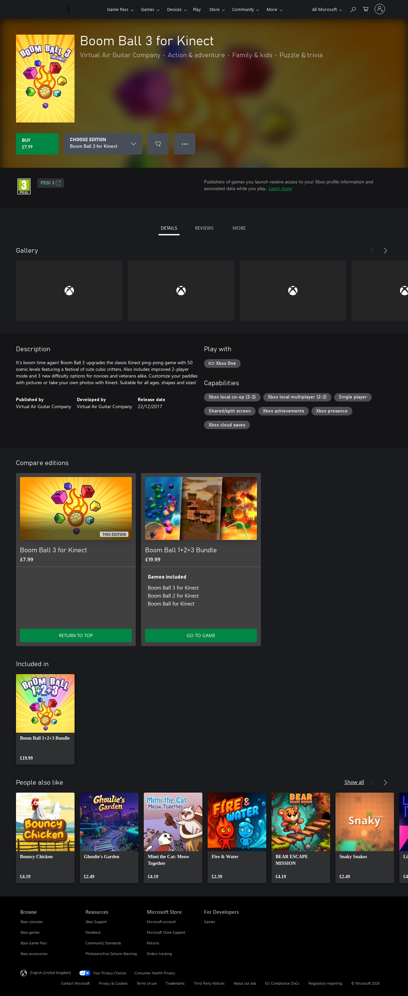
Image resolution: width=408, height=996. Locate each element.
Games (147, 9)
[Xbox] (87, 9)
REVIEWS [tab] (204, 228)
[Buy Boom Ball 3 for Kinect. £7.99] (37, 143)
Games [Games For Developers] (209, 921)
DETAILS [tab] (169, 228)
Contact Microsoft (75, 983)
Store (214, 9)
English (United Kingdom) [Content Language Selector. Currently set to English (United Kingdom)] (50, 972)
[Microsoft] (43, 9)
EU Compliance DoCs (282, 983)
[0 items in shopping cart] (365, 8)
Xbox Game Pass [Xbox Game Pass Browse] (33, 943)
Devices (174, 9)
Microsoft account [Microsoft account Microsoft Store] (161, 921)
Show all (354, 781)
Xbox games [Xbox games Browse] (30, 932)
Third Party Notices (209, 983)
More (272, 9)
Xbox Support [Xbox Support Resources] (96, 921)
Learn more (280, 188)
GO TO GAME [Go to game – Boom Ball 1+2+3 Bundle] (201, 635)
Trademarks (175, 983)
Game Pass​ (117, 9)
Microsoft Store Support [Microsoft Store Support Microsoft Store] (166, 932)
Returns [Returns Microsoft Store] (153, 943)
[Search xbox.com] (353, 8)
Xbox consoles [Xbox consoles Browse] (31, 921)
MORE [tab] (239, 228)
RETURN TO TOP (76, 635)
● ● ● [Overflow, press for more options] (185, 143)
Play (197, 9)
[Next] (385, 250)
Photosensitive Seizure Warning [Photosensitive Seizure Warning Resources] (111, 953)
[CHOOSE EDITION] (103, 143)
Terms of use (147, 983)
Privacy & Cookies (113, 983)
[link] (45, 719)
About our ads (245, 983)
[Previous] (372, 250)
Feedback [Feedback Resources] (93, 932)
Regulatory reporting (325, 983)
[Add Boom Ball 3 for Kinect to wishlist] (158, 143)
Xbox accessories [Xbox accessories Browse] (34, 953)
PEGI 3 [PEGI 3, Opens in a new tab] (51, 183)
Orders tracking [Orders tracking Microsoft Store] (159, 953)
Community (243, 9)
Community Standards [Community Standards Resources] (103, 943)
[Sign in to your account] (380, 9)
